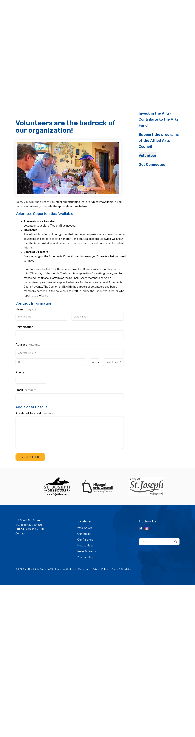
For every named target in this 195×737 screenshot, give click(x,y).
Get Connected (152, 164)
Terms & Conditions (122, 569)
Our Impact (84, 533)
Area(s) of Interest (28, 413)
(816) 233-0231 (34, 529)
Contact (20, 533)
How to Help (85, 545)
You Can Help (85, 557)
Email (19, 390)
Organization (24, 327)
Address (21, 344)
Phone (19, 372)
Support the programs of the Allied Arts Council (159, 140)
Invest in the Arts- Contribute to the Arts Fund (159, 119)
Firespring (83, 569)
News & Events (86, 551)
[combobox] (155, 541)
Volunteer (147, 155)
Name (19, 309)
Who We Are (85, 527)
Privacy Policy (100, 569)
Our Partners (85, 539)
